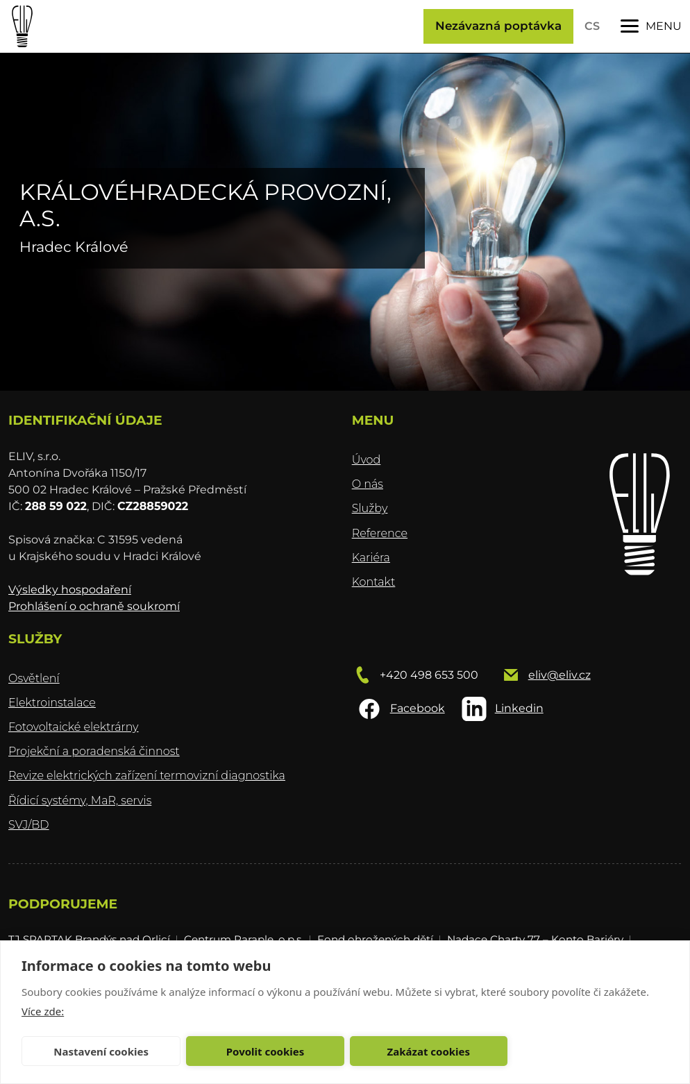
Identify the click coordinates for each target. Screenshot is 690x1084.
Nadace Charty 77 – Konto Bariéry (535, 939)
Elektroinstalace (52, 702)
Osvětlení (34, 678)
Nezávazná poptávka (498, 26)
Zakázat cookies (429, 1051)
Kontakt (374, 581)
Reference (379, 533)
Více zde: (43, 1011)
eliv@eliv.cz (559, 674)
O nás (367, 484)
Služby (370, 508)
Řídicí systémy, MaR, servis (79, 800)
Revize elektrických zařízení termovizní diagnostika (146, 775)
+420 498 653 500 (429, 674)
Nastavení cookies (101, 1051)
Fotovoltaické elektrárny (73, 727)
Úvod (366, 459)
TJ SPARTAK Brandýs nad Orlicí (89, 939)
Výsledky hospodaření (69, 589)
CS (592, 26)
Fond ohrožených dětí (375, 939)
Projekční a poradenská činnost (94, 751)
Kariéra (371, 557)
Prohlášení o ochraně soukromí (94, 606)
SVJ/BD (28, 824)
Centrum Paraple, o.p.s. (243, 939)
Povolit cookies (265, 1051)
